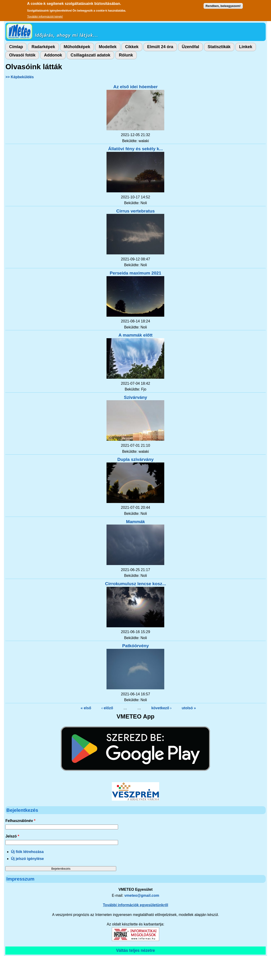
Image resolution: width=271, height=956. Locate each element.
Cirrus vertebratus (135, 211)
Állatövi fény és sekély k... (135, 148)
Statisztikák (219, 46)
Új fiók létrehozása (27, 852)
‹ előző (107, 708)
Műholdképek (77, 46)
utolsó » (189, 708)
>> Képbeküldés (19, 77)
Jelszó (12, 836)
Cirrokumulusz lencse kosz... (135, 583)
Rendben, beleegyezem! (223, 4)
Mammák (135, 521)
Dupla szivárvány (135, 459)
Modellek (108, 46)
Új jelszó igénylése (27, 859)
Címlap (16, 46)
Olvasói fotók (22, 55)
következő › (161, 708)
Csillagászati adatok (90, 55)
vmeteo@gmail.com (141, 895)
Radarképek (43, 46)
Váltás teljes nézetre (135, 950)
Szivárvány (135, 397)
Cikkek (132, 46)
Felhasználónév (20, 821)
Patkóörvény (135, 645)
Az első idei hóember (135, 86)
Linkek (245, 46)
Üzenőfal (190, 46)
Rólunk (126, 55)
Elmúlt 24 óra (160, 46)
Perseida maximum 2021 (135, 273)
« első (86, 708)
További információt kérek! (45, 14)
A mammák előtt (136, 335)
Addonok (53, 55)
